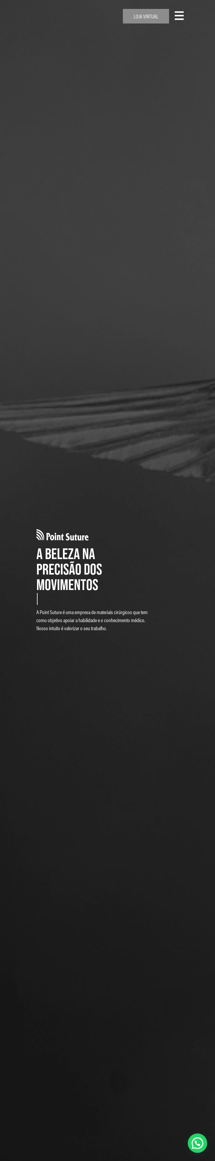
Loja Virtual (146, 16)
